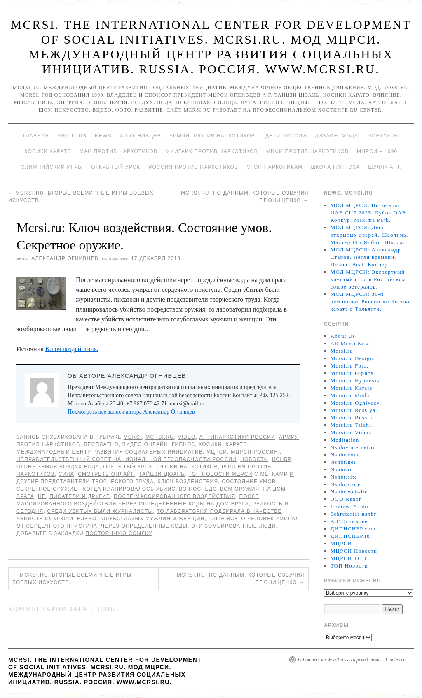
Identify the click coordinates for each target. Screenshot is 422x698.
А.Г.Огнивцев (140, 136)
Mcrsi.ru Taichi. (352, 425)
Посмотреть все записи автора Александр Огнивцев (135, 412)
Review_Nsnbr (350, 506)
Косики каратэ (48, 151)
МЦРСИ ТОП (349, 558)
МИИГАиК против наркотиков (212, 151)
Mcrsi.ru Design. (353, 358)
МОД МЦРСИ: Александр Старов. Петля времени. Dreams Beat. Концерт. (366, 257)
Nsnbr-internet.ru (354, 447)
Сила (66, 474)
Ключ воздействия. (71, 348)
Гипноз (183, 444)
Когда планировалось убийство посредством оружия (171, 489)
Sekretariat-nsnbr (354, 514)
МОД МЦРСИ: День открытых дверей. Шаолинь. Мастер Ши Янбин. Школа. (369, 234)
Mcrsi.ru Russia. (352, 417)
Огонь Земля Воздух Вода (57, 467)
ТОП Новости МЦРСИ (220, 474)
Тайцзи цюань (162, 474)
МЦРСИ (216, 452)
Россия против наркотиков (193, 167)
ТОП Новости (349, 566)
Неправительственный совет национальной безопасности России (126, 459)
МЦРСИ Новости (354, 551)
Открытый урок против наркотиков (160, 467)
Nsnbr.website (349, 492)
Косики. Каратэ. (224, 444)
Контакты (383, 136)
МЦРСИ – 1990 (377, 151)
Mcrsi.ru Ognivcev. (356, 403)
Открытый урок (115, 167)
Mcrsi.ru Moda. (351, 395)
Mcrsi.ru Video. (351, 432)
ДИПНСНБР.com (353, 529)
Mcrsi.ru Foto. (350, 366)
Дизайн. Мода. (337, 136)
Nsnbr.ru (342, 469)
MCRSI (133, 437)
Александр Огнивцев (64, 258)
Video (186, 437)
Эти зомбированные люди (233, 526)
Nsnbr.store (346, 484)
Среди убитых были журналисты (100, 511)
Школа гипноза (335, 167)
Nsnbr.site (344, 477)
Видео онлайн (145, 444)
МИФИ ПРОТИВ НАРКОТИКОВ (307, 151)
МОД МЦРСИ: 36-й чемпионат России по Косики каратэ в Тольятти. (371, 301)
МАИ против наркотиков (118, 151)
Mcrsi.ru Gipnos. (353, 373)
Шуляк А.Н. (384, 167)
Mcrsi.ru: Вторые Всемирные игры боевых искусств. (72, 578)
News (103, 136)
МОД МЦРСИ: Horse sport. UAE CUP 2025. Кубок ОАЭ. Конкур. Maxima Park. (369, 212)
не (42, 496)
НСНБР (281, 459)
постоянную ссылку (118, 533)
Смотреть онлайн (106, 474)
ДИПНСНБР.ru (350, 536)
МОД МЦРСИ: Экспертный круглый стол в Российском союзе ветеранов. (368, 279)
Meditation (345, 440)
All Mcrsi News (351, 343)
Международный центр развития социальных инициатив (109, 452)
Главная (36, 136)
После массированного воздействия (174, 496)
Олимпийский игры (52, 167)
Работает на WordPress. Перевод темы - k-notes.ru (352, 660)
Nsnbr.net (343, 462)
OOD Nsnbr (346, 499)
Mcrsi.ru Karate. (352, 388)
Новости (254, 459)
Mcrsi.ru (159, 437)
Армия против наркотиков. (213, 136)
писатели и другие (79, 496)
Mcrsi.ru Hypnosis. (356, 380)
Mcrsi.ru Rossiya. (354, 410)
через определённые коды (144, 526)
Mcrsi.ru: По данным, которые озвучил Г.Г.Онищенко (241, 578)
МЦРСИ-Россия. (255, 452)
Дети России (286, 136)
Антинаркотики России (237, 437)
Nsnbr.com (345, 454)
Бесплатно (101, 444)
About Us (72, 136)
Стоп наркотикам (274, 167)
